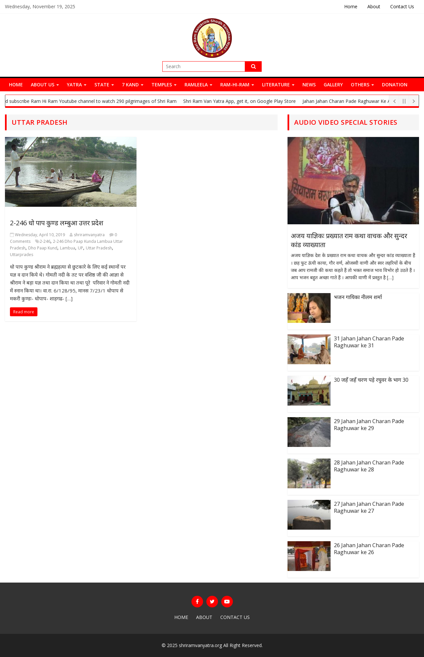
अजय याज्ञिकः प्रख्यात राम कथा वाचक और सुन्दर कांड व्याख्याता (349, 240)
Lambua (67, 248)
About (373, 6)
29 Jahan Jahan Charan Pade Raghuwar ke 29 (369, 424)
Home (350, 6)
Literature (278, 84)
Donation (394, 84)
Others (362, 84)
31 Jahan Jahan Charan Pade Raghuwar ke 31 (369, 342)
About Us (45, 84)
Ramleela (198, 84)
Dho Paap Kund (42, 248)
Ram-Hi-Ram (237, 84)
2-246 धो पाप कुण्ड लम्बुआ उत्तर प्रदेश (56, 222)
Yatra (76, 84)
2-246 (45, 241)
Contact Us (402, 6)
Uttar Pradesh (99, 248)
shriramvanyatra (89, 235)
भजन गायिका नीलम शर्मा (358, 297)
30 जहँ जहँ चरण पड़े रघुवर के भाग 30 (371, 379)
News (309, 84)
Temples (164, 84)
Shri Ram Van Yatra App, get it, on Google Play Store (242, 101)
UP (80, 248)
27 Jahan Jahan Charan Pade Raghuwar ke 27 (369, 507)
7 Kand (132, 84)
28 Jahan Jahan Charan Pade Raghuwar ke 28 (369, 466)
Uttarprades (21, 254)
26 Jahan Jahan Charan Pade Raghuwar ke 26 (369, 549)
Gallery (333, 84)
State (104, 84)
